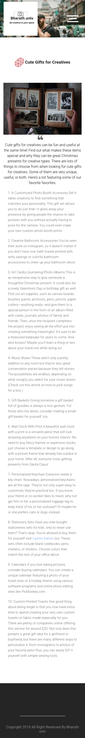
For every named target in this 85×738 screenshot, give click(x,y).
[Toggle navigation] (72, 18)
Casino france (42, 538)
